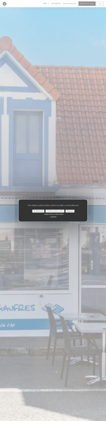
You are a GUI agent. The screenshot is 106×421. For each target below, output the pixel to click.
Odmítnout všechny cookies (55, 211)
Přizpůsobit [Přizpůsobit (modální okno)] (70, 211)
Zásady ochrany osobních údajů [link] (53, 214)
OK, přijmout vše (38, 211)
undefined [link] (53, 217)
